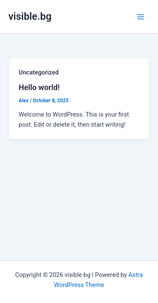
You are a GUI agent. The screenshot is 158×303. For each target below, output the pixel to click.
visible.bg (29, 16)
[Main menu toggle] (141, 17)
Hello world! (39, 87)
